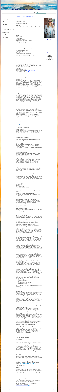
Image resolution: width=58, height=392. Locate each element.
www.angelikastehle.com (30, 70)
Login (53, 389)
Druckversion (6, 389)
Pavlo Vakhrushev (29, 71)
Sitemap (10, 389)
